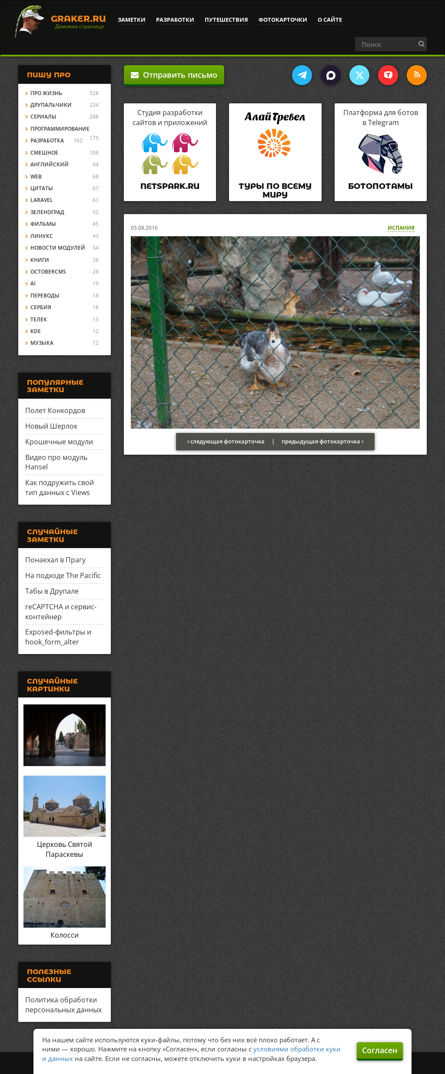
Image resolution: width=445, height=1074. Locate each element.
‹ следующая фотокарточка (226, 441)
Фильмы (43, 224)
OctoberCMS (48, 271)
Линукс (41, 236)
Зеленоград (47, 212)
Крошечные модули (59, 441)
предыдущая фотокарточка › (322, 441)
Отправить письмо (174, 74)
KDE (35, 331)
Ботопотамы (380, 186)
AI (33, 283)
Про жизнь (46, 93)
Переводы (45, 295)
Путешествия (226, 19)
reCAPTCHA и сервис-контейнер (60, 611)
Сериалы (43, 116)
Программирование (60, 128)
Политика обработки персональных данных (63, 1005)
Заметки (132, 19)
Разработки (175, 19)
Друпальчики (51, 105)
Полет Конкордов (55, 410)
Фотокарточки (283, 19)
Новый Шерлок (51, 426)
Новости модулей (57, 247)
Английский (49, 164)
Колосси (64, 935)
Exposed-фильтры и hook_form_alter (58, 637)
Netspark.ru (169, 186)
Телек (38, 319)
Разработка (47, 140)
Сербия (40, 307)
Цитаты (41, 188)
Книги (39, 260)
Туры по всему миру (275, 191)
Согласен (380, 1050)
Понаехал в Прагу (55, 560)
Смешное (44, 152)
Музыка (41, 343)
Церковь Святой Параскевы (64, 849)
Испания (401, 227)
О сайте (330, 19)
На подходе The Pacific (63, 575)
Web (36, 176)
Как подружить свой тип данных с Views (59, 487)
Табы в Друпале (52, 591)
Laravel (41, 200)
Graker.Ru (78, 18)
